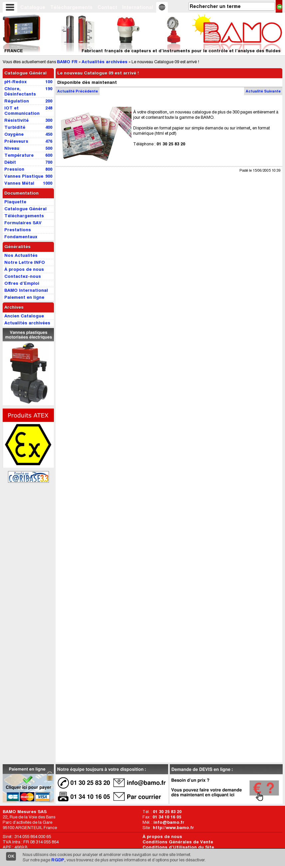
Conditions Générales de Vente (177, 841)
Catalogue (32, 7)
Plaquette (15, 201)
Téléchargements (71, 7)
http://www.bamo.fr (173, 827)
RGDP (57, 859)
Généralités (17, 246)
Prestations (17, 229)
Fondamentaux (20, 236)
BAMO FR (67, 61)
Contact (107, 7)
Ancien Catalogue (24, 315)
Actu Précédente (77, 91)
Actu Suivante (263, 91)
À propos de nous (162, 836)
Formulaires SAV (23, 222)
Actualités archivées (105, 61)
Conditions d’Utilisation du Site (178, 847)
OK (11, 856)
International (137, 7)
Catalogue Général (25, 73)
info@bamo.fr (168, 822)
